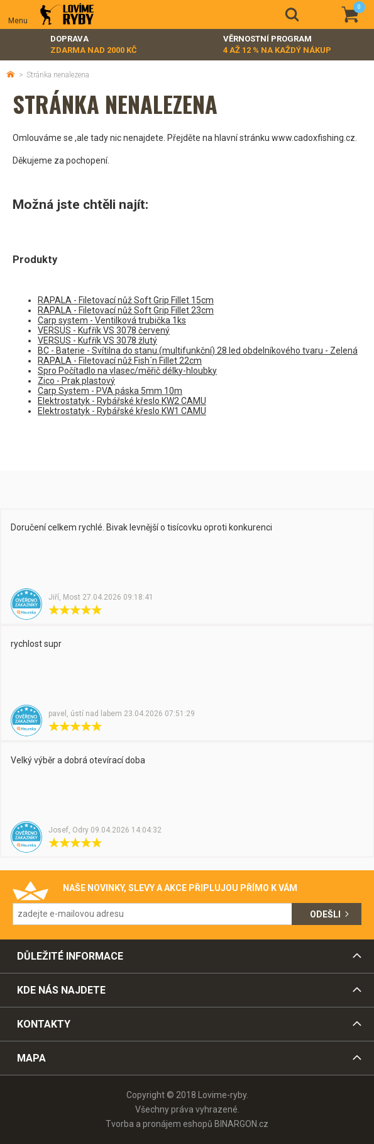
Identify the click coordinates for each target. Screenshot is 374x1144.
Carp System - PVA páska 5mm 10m (110, 391)
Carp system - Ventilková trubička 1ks (112, 320)
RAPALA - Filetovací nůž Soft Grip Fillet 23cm (126, 310)
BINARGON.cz (241, 1124)
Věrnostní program (277, 45)
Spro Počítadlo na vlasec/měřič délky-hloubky (127, 371)
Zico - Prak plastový (76, 381)
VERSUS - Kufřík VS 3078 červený (104, 330)
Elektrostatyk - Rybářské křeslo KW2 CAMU (122, 401)
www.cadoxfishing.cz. (314, 138)
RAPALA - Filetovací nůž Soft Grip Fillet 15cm (126, 300)
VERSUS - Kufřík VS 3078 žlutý (97, 340)
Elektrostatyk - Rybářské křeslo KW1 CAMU (122, 411)
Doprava (93, 45)
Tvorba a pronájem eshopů (159, 1124)
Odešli (325, 914)
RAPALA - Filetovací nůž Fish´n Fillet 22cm (120, 361)
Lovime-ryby (67, 14)
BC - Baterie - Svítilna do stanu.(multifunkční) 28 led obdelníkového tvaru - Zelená (198, 350)
